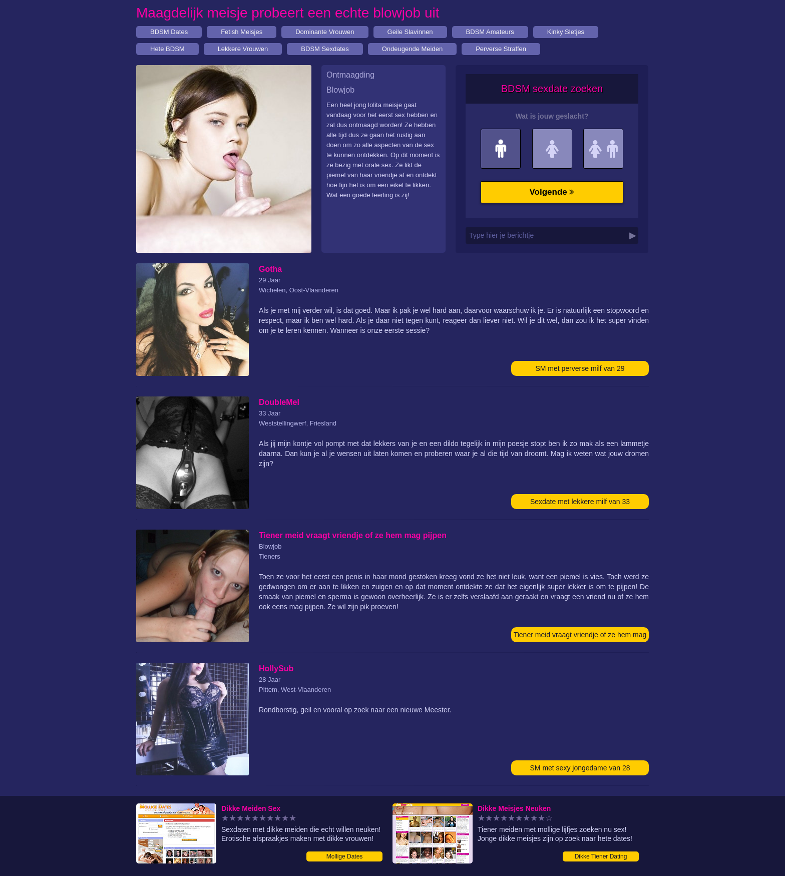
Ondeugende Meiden (412, 49)
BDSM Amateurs (490, 32)
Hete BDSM (167, 49)
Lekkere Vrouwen (243, 49)
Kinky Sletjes (565, 32)
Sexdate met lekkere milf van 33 (580, 502)
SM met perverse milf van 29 (579, 368)
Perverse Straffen (501, 49)
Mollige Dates (344, 856)
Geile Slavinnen (410, 32)
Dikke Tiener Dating (601, 856)
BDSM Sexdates (324, 49)
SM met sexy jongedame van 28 (580, 768)
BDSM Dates (169, 32)
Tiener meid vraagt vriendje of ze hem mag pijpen (580, 636)
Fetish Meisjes (241, 32)
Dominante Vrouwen (324, 32)
